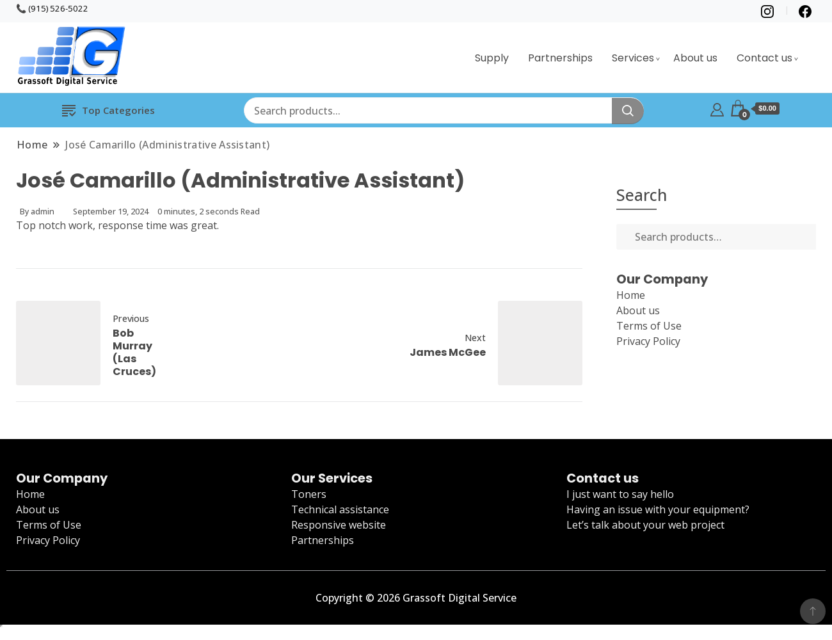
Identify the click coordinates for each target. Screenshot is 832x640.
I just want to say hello (620, 494)
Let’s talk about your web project (645, 525)
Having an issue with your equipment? (657, 509)
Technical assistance (340, 509)
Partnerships (560, 58)
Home (630, 295)
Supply (492, 58)
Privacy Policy (648, 341)
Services (633, 58)
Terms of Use (649, 326)
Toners (308, 494)
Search (641, 194)
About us (695, 58)
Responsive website (338, 525)
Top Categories (108, 109)
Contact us (764, 58)
